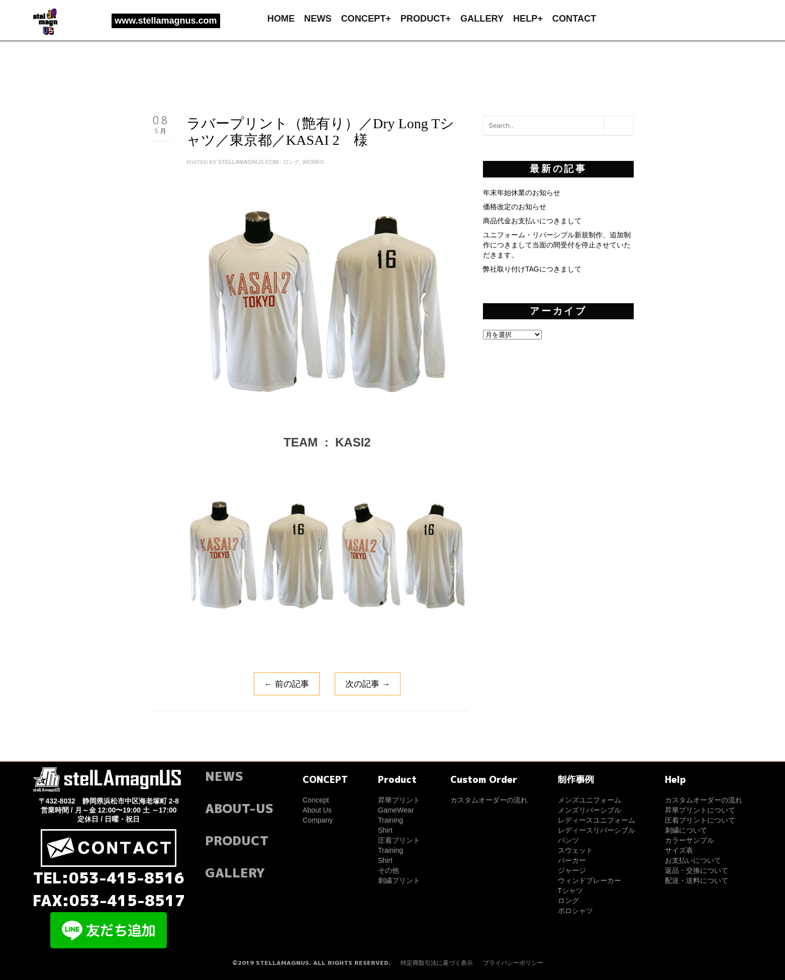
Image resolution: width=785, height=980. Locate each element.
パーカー (572, 860)
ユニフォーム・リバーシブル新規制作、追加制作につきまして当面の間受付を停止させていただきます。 (557, 245)
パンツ (568, 840)
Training (390, 820)
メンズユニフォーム (589, 800)
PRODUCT (236, 840)
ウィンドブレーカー (589, 880)
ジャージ (572, 870)
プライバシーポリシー (513, 962)
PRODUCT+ (426, 19)
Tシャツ (570, 890)
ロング (291, 162)
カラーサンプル (689, 840)
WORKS (313, 162)
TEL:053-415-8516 (108, 877)
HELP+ (528, 19)
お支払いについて (693, 860)
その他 (388, 870)
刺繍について (686, 830)
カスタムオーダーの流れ (489, 800)
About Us (317, 810)
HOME (281, 19)
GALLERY (482, 19)
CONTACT (574, 19)
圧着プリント (399, 840)
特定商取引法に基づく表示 (437, 962)
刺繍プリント (399, 880)
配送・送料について (696, 880)
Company (318, 820)
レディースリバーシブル (596, 830)
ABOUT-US (239, 808)
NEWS (318, 19)
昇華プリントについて (700, 810)
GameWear (396, 810)
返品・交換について (696, 870)
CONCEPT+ (366, 19)
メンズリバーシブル (589, 810)
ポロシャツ (575, 911)
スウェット (575, 850)
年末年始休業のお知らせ (521, 193)
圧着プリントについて (700, 820)
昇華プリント (399, 800)
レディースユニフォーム (596, 820)
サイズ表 (679, 850)
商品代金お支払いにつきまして (532, 221)
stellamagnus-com (248, 162)
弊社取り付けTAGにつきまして (532, 269)
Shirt (385, 830)
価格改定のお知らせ (514, 207)
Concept (316, 800)
